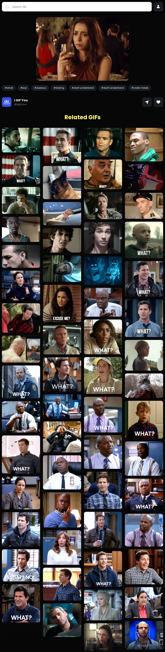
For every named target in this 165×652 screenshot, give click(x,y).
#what (9, 87)
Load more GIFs (82, 641)
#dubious (40, 87)
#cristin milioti (139, 87)
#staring (59, 87)
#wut (23, 87)
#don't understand (112, 87)
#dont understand (83, 87)
